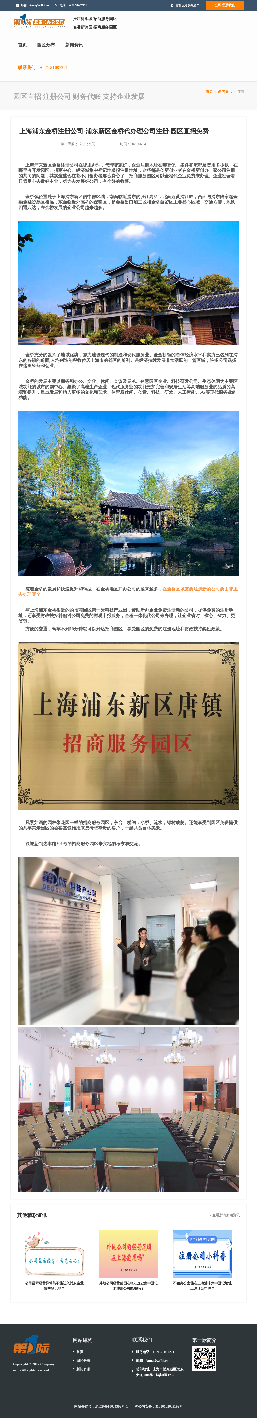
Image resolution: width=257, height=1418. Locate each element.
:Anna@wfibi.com (39, 5)
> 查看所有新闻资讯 (225, 1215)
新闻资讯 (74, 44)
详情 (240, 91)
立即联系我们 (225, 5)
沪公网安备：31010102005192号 (159, 1406)
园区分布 (46, 44)
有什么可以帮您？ (187, 5)
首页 (22, 44)
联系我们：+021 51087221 (43, 67)
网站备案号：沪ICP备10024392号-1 (101, 1406)
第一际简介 (204, 1340)
